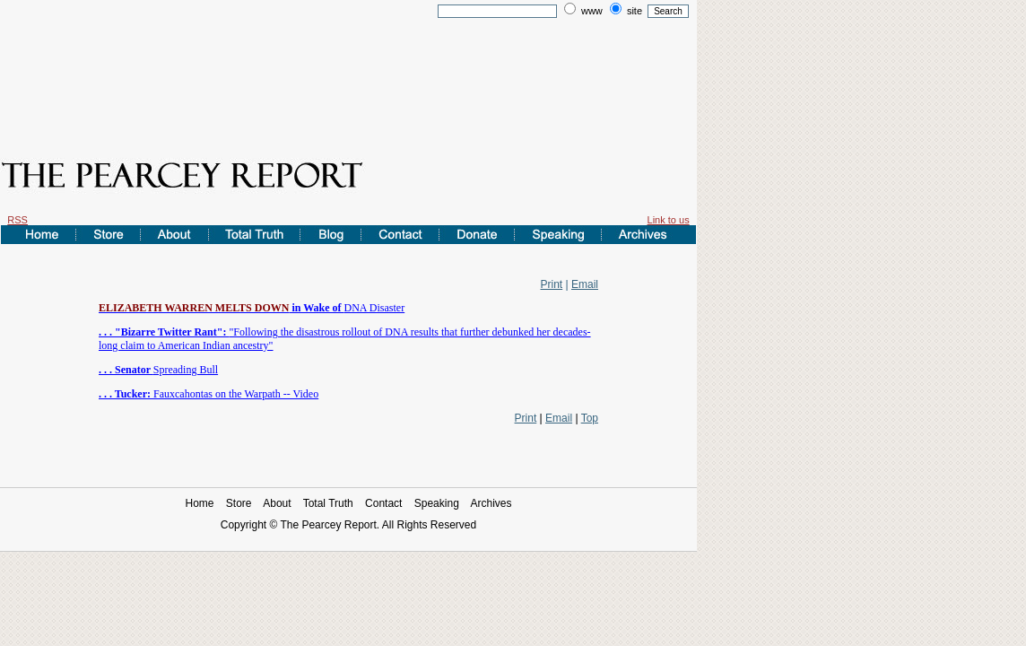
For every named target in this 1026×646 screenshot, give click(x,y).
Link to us (669, 219)
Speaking (436, 503)
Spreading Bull (158, 369)
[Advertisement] (348, 74)
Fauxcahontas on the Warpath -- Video (208, 394)
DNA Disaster (251, 307)
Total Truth (328, 503)
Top (589, 418)
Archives (491, 503)
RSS (17, 219)
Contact (383, 503)
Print (552, 284)
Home (199, 503)
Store (239, 503)
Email (584, 284)
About (277, 503)
